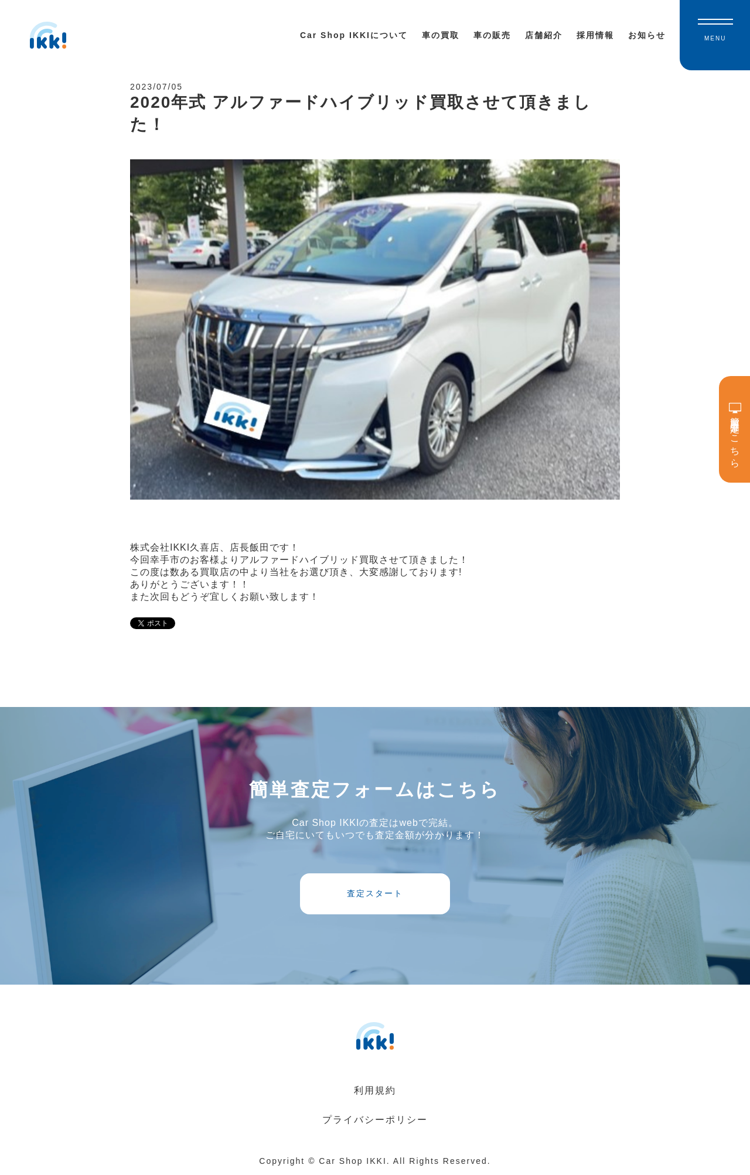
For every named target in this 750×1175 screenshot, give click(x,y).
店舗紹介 (543, 35)
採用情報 (595, 35)
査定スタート (375, 893)
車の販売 (492, 35)
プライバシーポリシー (375, 1120)
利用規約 (375, 1090)
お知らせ (647, 35)
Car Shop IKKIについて (354, 35)
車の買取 (440, 35)
